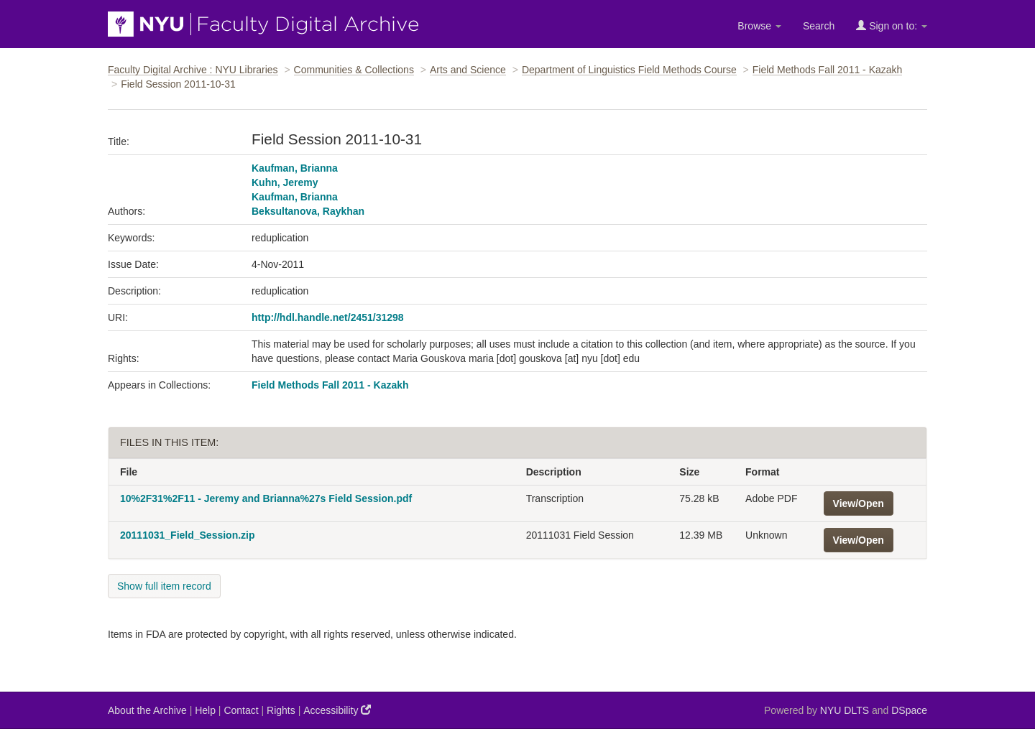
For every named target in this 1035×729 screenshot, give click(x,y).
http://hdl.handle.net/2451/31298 (328, 317)
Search (818, 26)
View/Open (858, 503)
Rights (281, 710)
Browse (759, 26)
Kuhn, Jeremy (285, 182)
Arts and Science (468, 69)
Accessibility (337, 710)
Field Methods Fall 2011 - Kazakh (828, 69)
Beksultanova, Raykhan (308, 211)
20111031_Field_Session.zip (187, 535)
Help (205, 710)
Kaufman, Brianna (295, 168)
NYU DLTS (844, 710)
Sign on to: (891, 25)
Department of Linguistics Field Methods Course (629, 69)
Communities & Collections (354, 69)
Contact (241, 710)
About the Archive (147, 710)
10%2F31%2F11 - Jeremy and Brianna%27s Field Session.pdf (266, 498)
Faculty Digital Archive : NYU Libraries (193, 69)
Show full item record (164, 586)
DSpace (909, 710)
